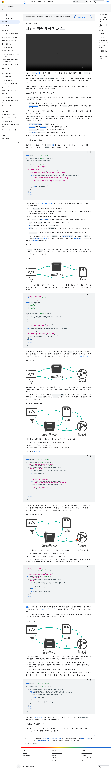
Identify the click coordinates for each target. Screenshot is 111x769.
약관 (24, 766)
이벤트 (51, 145)
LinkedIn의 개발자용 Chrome (88, 758)
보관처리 (54, 758)
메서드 (40, 238)
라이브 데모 (37, 451)
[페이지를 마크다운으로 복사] (61, 28)
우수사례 (33, 2)
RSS (82, 760)
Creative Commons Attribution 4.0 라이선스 (52, 738)
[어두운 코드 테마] (88, 152)
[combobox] (80, 1)
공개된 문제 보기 (26, 755)
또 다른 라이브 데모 (38, 717)
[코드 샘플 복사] (90, 152)
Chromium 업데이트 (57, 753)
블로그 (39, 2)
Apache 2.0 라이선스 (84, 738)
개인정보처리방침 (30, 766)
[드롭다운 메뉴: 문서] (28, 2)
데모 (27, 607)
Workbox (11, 7)
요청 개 (78, 238)
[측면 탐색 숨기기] (18, 766)
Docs (4, 7)
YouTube (84, 755)
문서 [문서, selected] (25, 2)
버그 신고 (25, 753)
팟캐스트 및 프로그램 (57, 760)
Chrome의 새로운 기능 (48, 2)
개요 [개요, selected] (3, 10)
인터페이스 (37, 73)
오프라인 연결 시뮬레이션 (48, 609)
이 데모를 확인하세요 (82, 356)
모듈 (8, 10)
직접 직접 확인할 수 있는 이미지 (45, 203)
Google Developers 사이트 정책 (44, 740)
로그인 (107, 2)
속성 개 (45, 219)
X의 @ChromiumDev (87, 753)
